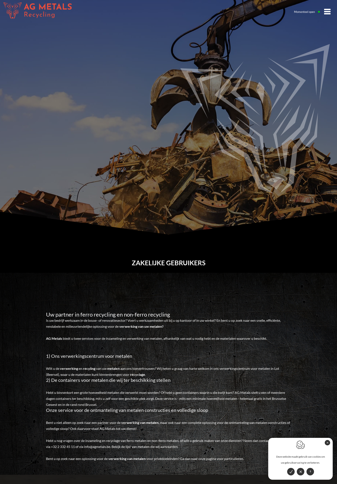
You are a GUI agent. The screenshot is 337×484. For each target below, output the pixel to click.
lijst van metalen (138, 447)
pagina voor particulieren (224, 459)
